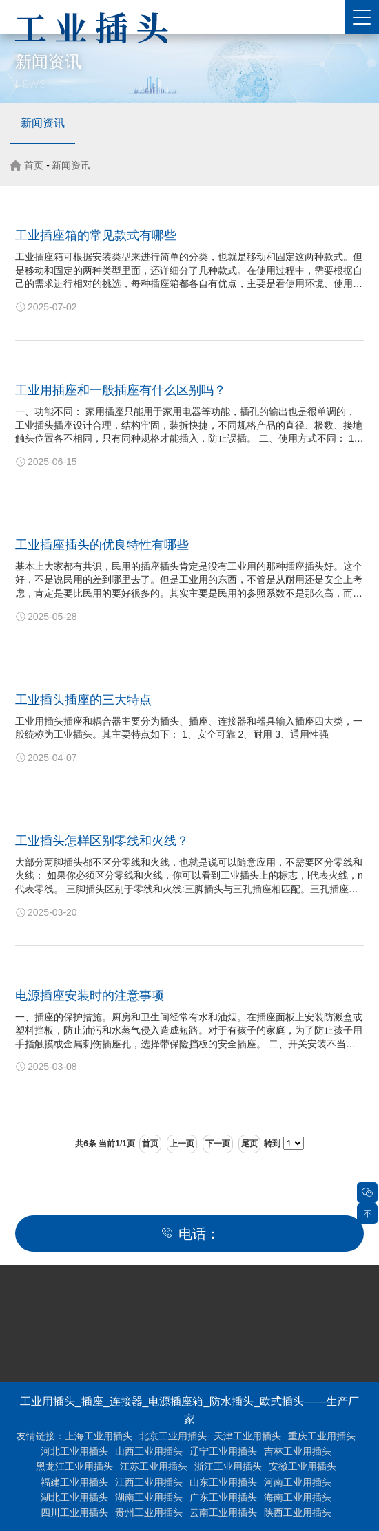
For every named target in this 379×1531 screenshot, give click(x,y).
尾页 (249, 1143)
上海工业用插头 (98, 1436)
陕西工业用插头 (297, 1512)
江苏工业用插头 (153, 1466)
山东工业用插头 (223, 1482)
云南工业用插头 (223, 1512)
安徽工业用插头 (302, 1466)
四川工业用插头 (74, 1512)
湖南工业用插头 (149, 1497)
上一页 (182, 1143)
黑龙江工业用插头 (74, 1466)
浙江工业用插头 (228, 1466)
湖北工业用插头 (74, 1497)
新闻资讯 (43, 123)
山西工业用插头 (149, 1451)
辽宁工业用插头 (223, 1451)
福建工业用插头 (74, 1482)
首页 (33, 165)
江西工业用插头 (149, 1482)
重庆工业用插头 (322, 1436)
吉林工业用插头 (297, 1451)
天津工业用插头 (247, 1436)
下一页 (217, 1143)
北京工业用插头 (173, 1436)
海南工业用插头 (297, 1497)
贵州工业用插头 (149, 1512)
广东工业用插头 (223, 1497)
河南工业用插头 (297, 1482)
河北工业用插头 (74, 1451)
